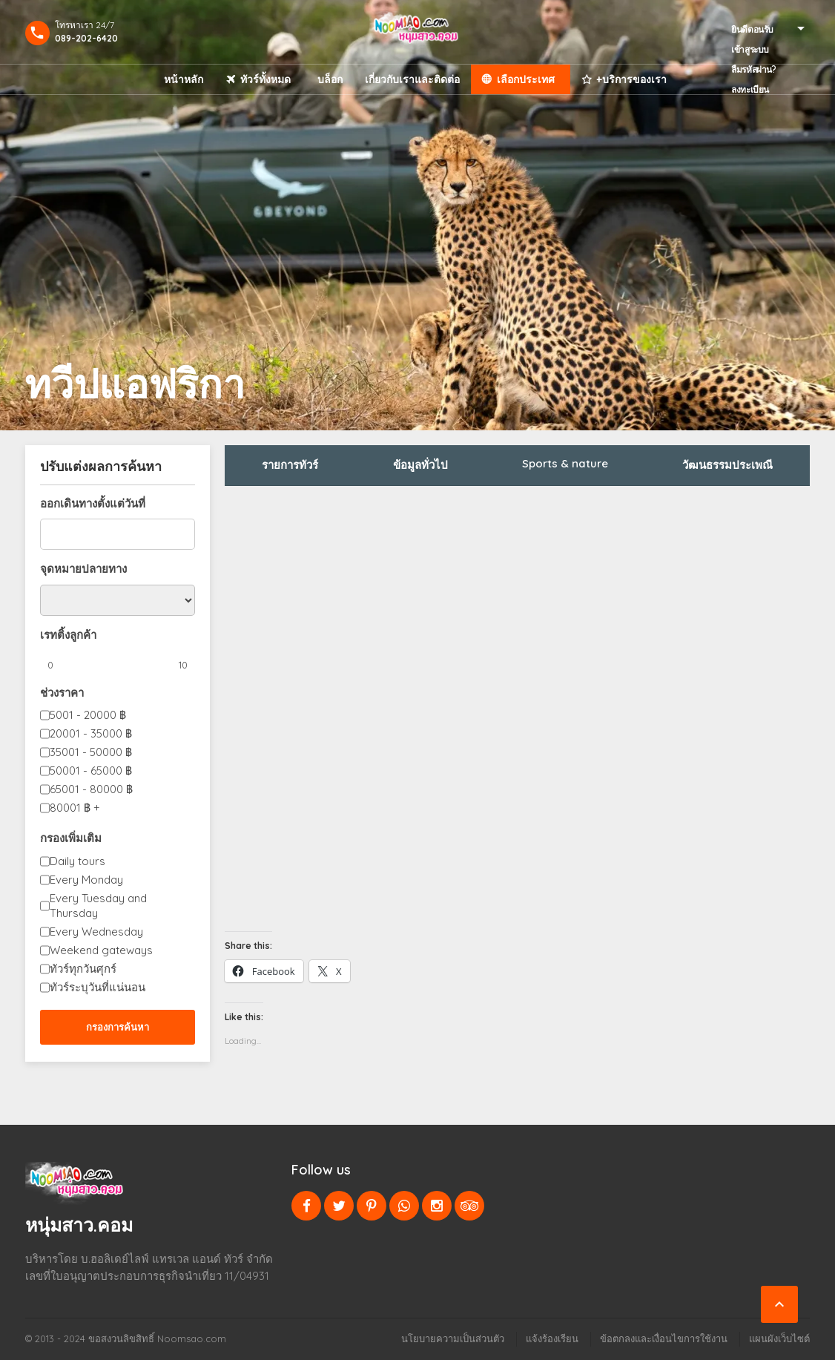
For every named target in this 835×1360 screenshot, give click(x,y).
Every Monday (86, 880)
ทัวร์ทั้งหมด (265, 79)
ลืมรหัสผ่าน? (753, 69)
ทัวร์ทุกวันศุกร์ (83, 969)
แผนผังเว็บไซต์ (779, 1338)
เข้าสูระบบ (750, 49)
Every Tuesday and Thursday (98, 905)
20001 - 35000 (91, 733)
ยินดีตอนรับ (752, 29)
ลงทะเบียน (750, 89)
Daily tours (77, 861)
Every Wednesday (96, 931)
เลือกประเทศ (526, 79)
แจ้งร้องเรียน (552, 1338)
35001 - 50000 (91, 752)
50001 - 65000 (91, 770)
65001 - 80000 (91, 789)
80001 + (75, 808)
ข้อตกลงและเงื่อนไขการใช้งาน (663, 1338)
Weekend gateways (101, 950)
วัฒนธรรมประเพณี (727, 465)
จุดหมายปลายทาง (83, 569)
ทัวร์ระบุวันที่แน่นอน (97, 987)
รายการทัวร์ (290, 465)
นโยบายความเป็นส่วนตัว (452, 1338)
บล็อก (330, 79)
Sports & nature (565, 463)
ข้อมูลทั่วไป (420, 465)
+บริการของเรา (631, 79)
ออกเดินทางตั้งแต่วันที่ (92, 503)
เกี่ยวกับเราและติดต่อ (412, 79)
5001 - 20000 (88, 715)
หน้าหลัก (183, 79)
